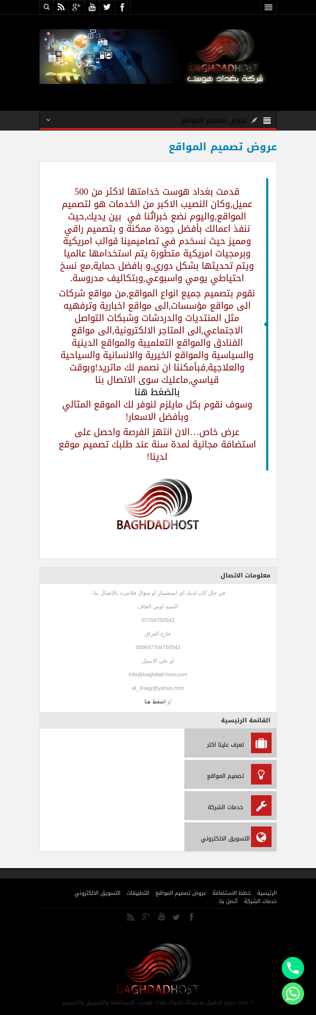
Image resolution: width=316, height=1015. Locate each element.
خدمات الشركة (260, 901)
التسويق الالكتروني (97, 893)
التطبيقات (138, 893)
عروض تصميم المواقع (181, 893)
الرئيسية (267, 893)
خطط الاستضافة (231, 893)
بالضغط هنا (157, 392)
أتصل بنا (228, 901)
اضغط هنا (155, 701)
